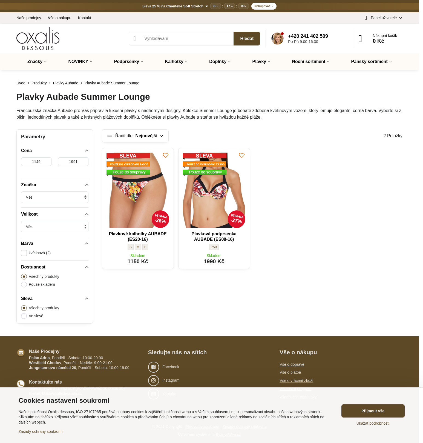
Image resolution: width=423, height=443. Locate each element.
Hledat (247, 38)
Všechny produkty (40, 276)
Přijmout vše (372, 411)
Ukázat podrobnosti (373, 423)
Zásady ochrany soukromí (41, 431)
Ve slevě (32, 316)
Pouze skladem (38, 284)
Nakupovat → (264, 6)
